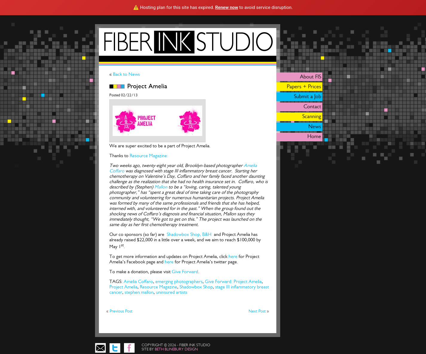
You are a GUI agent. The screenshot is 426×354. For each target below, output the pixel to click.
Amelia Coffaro (138, 281)
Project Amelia (123, 287)
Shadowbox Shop (196, 287)
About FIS (310, 77)
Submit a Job (307, 96)
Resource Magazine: (149, 155)
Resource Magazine (158, 287)
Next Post (258, 311)
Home (314, 136)
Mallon (160, 187)
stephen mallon (139, 292)
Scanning (311, 116)
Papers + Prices (304, 86)
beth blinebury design (176, 349)
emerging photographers (179, 281)
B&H (207, 234)
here (234, 256)
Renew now (226, 7)
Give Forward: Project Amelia (233, 281)
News (314, 126)
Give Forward (185, 271)
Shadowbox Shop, (183, 234)
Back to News (126, 74)
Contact (312, 106)
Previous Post (121, 311)
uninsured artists (171, 292)
